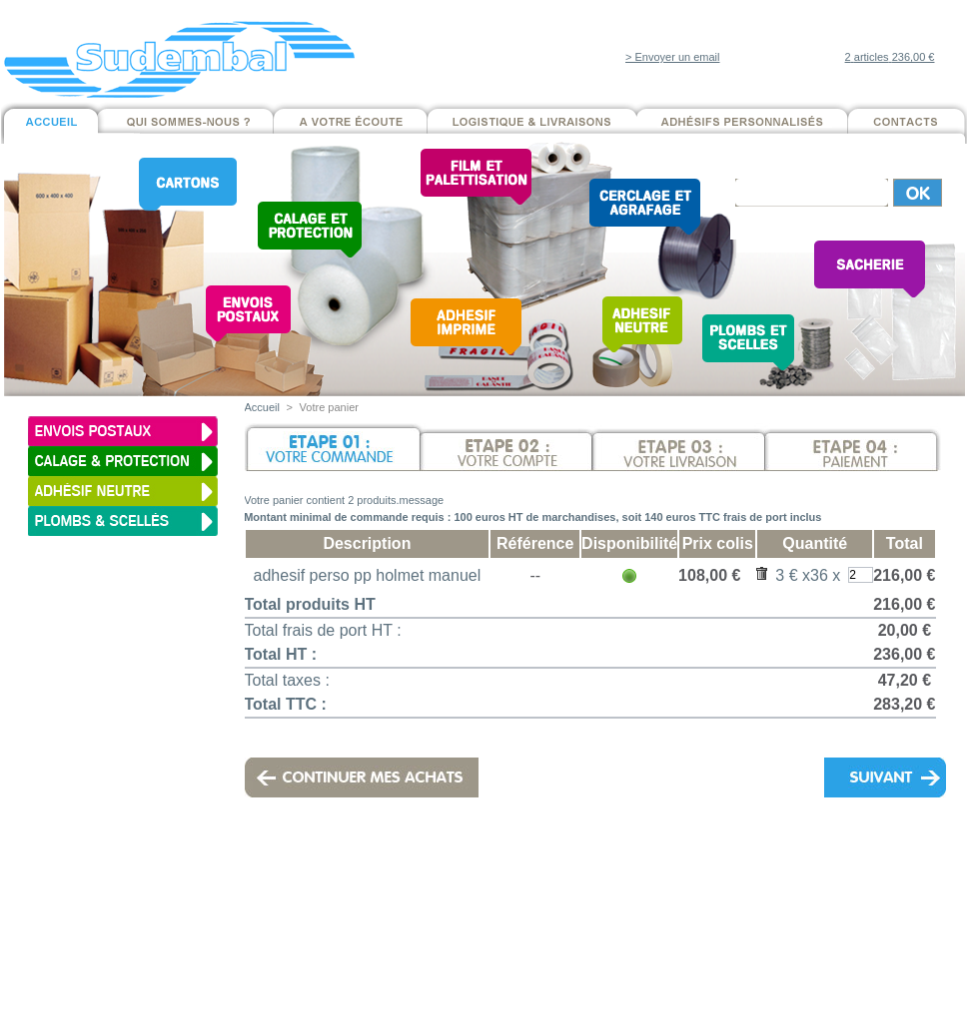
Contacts (426, 961)
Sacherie (256, 1017)
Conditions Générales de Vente (623, 919)
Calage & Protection (257, 933)
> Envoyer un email (672, 57)
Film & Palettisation (257, 947)
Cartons (257, 905)
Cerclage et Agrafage (257, 989)
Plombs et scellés (256, 1003)
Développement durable (426, 947)
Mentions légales (531, 867)
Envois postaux (256, 919)
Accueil (262, 407)
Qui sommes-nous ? (426, 905)
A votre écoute (427, 919)
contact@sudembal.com (758, 853)
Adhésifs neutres (256, 975)
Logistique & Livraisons (426, 933)
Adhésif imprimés (257, 961)
